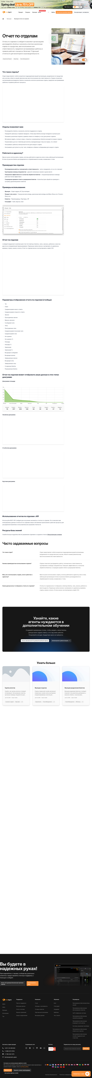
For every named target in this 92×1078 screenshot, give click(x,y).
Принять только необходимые (22, 1070)
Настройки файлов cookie (11, 1073)
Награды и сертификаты (41, 1006)
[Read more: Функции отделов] (46, 685)
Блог (55, 1003)
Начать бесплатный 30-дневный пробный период (35, 640)
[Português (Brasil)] (80, 1064)
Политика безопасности (51, 1074)
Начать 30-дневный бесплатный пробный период (12, 983)
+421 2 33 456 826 (10, 1048)
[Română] (83, 1064)
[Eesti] (50, 1064)
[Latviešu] (69, 1064)
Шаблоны (56, 1012)
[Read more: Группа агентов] (16, 685)
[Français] (56, 1064)
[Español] (47, 1064)
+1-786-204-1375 (9, 1054)
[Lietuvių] (66, 1064)
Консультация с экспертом (81, 12)
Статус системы (20, 1009)
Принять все (8, 1070)
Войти (53, 12)
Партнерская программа (41, 1012)
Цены (3, 1007)
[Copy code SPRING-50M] (16, 7)
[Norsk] (74, 1064)
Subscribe (86, 1048)
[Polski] (77, 1064)
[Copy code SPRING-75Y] (42, 7)
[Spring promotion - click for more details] (46, 4)
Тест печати (57, 1015)
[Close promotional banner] (89, 2)
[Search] (49, 12)
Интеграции (5, 1013)
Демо (3, 1004)
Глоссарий (56, 1006)
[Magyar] (61, 1064)
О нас (36, 1003)
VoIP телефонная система (79, 1013)
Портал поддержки (21, 1003)
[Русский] (85, 1064)
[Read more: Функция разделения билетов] (76, 685)
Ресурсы (28, 12)
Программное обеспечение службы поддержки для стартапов (80, 1035)
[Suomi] (53, 1064)
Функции (9, 18)
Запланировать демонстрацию (61, 640)
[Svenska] (56, 1067)
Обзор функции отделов (54, 534)
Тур (3, 1016)
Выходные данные (39, 1015)
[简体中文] (64, 1067)
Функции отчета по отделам (21, 18)
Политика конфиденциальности (67, 1074)
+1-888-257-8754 (9, 1051)
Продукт (21, 12)
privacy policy (24, 1066)
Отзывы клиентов (39, 1009)
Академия (56, 1009)
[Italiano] (64, 1064)
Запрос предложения (21, 1015)
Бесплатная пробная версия (64, 12)
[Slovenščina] (53, 1067)
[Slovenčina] (88, 1064)
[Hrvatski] (58, 1064)
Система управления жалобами (81, 1026)
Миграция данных (20, 1006)
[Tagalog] (58, 1067)
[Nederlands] (72, 1064)
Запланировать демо (32, 983)
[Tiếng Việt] (61, 1067)
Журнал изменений (21, 1012)
